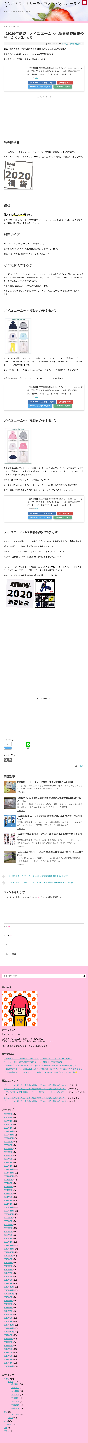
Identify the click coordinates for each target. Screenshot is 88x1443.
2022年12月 (9, 1131)
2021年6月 (8, 1187)
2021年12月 (9, 1169)
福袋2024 (15, 1395)
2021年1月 (8, 1204)
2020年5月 (8, 1228)
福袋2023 (15, 1391)
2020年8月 (8, 1221)
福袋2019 (15, 1405)
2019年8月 (8, 1259)
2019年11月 (9, 1249)
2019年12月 (9, 1245)
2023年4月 (8, 1124)
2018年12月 (9, 1287)
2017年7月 (8, 1342)
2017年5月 (8, 1349)
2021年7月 (8, 1183)
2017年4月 (8, 1352)
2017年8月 (8, 1339)
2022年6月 (8, 1149)
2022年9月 (8, 1142)
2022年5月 (8, 1152)
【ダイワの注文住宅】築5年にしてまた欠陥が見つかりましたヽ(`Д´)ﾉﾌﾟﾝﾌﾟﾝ (36, 1092)
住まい (6, 1431)
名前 (7, 927)
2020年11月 (9, 1211)
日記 (6, 1421)
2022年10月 (9, 1138)
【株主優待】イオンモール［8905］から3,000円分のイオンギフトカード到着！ (38, 1059)
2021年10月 (9, 1176)
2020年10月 (9, 1214)
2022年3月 (8, 1159)
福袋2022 (15, 1388)
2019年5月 (8, 1270)
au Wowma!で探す (63, 87)
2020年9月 (8, 1218)
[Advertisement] (44, 115)
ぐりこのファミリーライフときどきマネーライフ (42, 5)
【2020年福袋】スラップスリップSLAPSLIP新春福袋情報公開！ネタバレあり (38, 883)
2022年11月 (9, 1135)
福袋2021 (15, 1384)
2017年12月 (9, 1325)
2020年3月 (8, 1235)
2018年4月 (8, 1311)
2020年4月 (8, 1232)
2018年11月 (9, 1290)
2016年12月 (9, 1366)
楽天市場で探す (65, 83)
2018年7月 (8, 1301)
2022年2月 (8, 1162)
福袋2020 (79, 44)
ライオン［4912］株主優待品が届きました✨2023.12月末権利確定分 (33, 1062)
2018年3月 (8, 1314)
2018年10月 (9, 1294)
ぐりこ (80, 766)
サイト (6, 944)
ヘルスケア (8, 1424)
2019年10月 (9, 1252)
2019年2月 (8, 1280)
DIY (5, 1428)
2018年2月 (8, 1318)
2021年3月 (8, 1197)
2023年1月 (8, 1128)
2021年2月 (8, 1200)
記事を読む (21, 792)
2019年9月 (8, 1256)
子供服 (71, 44)
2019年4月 (8, 1273)
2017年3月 (8, 1356)
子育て (64, 44)
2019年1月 (8, 1283)
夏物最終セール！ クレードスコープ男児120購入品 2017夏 (45, 782)
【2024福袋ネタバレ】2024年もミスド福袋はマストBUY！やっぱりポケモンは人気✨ (40, 1072)
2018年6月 (8, 1304)
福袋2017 (15, 1398)
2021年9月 (8, 1180)
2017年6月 (8, 1346)
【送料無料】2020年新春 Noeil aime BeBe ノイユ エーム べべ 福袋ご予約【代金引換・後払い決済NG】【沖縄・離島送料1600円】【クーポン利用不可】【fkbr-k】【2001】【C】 (55, 71)
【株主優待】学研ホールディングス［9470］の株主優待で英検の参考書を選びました (40, 1065)
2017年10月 (9, 1332)
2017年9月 (8, 1335)
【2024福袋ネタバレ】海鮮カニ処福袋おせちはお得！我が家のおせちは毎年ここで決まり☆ (43, 1069)
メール (8, 935)
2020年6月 (8, 1225)
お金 (6, 1412)
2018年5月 (8, 1308)
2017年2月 (8, 1359)
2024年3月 (8, 1118)
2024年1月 (8, 1121)
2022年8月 (8, 1145)
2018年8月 (8, 1297)
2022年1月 (8, 1166)
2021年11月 (9, 1173)
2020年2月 (8, 1238)
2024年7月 (8, 1114)
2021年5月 (8, 1190)
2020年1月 (8, 1242)
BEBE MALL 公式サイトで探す (42, 83)
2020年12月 (9, 1207)
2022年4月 (8, 1156)
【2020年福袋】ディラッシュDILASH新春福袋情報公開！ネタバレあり (35, 876)
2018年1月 (8, 1321)
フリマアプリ (13, 1414)
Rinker (36, 78)
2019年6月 (8, 1266)
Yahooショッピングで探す (40, 87)
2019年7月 (8, 1263)
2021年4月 (8, 1194)
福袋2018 (15, 1401)
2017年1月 (8, 1363)
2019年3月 (8, 1276)
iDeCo (10, 1418)
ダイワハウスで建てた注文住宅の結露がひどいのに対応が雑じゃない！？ (35, 1085)
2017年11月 (9, 1328)
